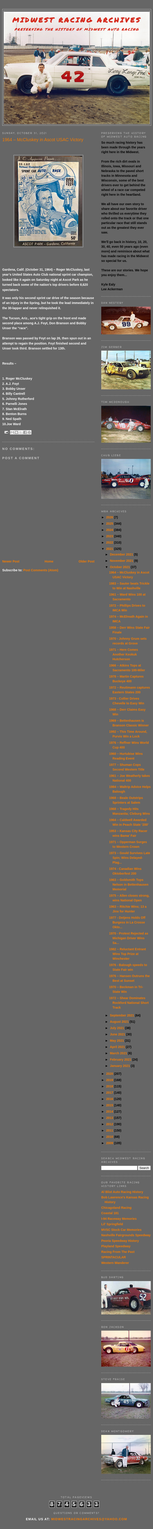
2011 (110, 1130)
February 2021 (121, 1059)
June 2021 (118, 1034)
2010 (110, 1137)
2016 (110, 1099)
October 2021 (120, 567)
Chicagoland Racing (116, 1207)
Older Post (86, 561)
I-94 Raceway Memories (119, 1218)
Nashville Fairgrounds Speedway (126, 1235)
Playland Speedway (115, 1246)
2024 (110, 530)
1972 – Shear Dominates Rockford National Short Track (129, 1002)
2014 (110, 1111)
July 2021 (117, 1028)
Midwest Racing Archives (76, 20)
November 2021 (122, 561)
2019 (110, 1080)
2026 (110, 517)
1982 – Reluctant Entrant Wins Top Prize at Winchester (127, 953)
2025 (110, 523)
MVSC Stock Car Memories (121, 1230)
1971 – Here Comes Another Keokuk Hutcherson (123, 654)
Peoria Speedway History (120, 1241)
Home (49, 561)
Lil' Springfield (112, 1224)
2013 (110, 1118)
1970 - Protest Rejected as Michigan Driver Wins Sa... (128, 938)
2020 (110, 1073)
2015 (110, 1105)
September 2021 (122, 1015)
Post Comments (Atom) (40, 570)
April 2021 (118, 1047)
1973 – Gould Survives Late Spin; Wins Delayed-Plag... (129, 857)
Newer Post (10, 561)
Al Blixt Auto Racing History (122, 1192)
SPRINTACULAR (113, 1257)
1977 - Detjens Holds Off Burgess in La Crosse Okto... (127, 922)
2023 (110, 536)
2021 (110, 549)
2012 (110, 1124)
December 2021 (122, 554)
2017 (110, 1092)
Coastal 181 (110, 1213)
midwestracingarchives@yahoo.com (89, 1519)
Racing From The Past (118, 1252)
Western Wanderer (115, 1263)
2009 (110, 1143)
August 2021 (119, 1021)
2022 (110, 542)
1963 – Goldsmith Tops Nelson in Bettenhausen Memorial (128, 884)
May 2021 (117, 1040)
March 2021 (119, 1053)
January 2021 (120, 1066)
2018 (110, 1086)
